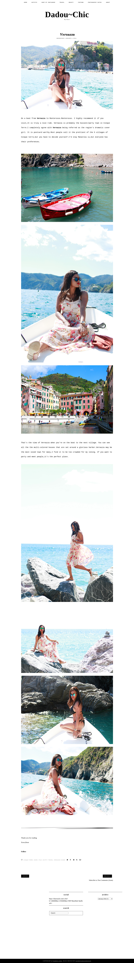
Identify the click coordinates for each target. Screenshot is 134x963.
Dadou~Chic (67, 14)
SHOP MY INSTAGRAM (48, 2)
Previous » (107, 876)
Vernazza (57, 860)
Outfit (45, 860)
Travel (62, 2)
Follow (23, 852)
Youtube (81, 2)
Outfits (34, 2)
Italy (40, 860)
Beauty (71, 2)
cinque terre (28, 860)
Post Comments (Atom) (105, 880)
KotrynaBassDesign (83, 961)
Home (25, 2)
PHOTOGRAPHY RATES (95, 2)
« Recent (25, 876)
